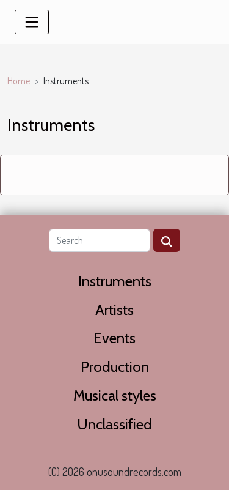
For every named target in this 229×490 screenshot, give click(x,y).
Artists (114, 310)
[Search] (99, 240)
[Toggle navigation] (32, 22)
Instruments (114, 281)
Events (114, 338)
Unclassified (114, 424)
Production (115, 367)
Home (18, 81)
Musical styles (114, 395)
